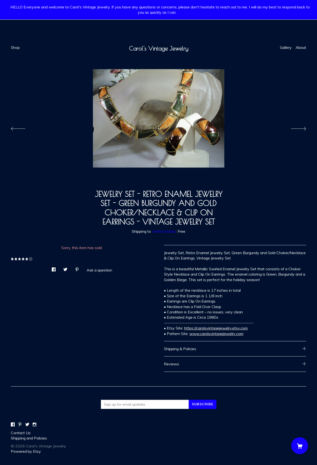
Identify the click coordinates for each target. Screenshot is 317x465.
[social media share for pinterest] (77, 268)
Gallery (286, 47)
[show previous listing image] (23, 127)
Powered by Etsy (26, 451)
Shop (15, 47)
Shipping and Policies (29, 438)
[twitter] (27, 424)
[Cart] (299, 445)
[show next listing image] (294, 127)
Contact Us (21, 432)
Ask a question (99, 270)
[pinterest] (20, 424)
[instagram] (34, 424)
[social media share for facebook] (54, 268)
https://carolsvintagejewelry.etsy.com (216, 328)
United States (164, 231)
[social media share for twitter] (65, 268)
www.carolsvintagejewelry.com (216, 333)
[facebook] (13, 424)
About (301, 47)
